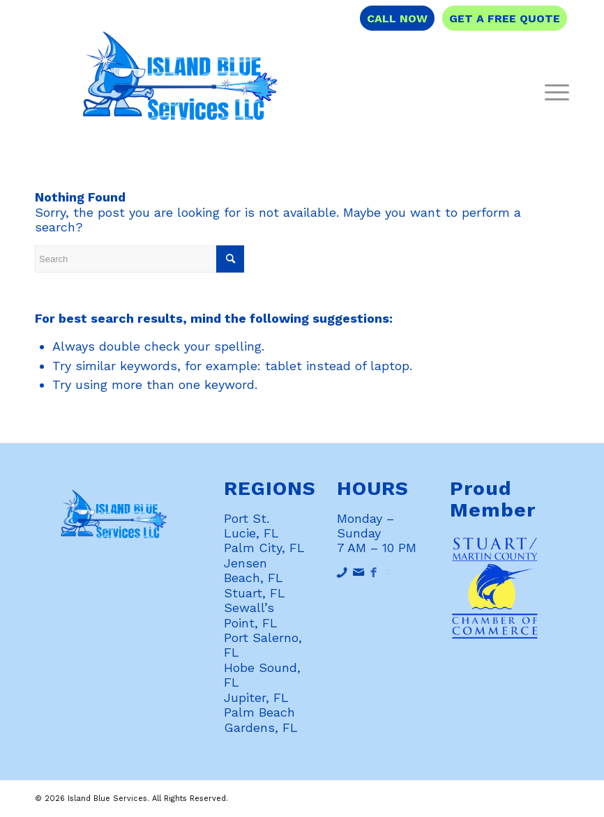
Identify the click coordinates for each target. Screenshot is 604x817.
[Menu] (553, 91)
